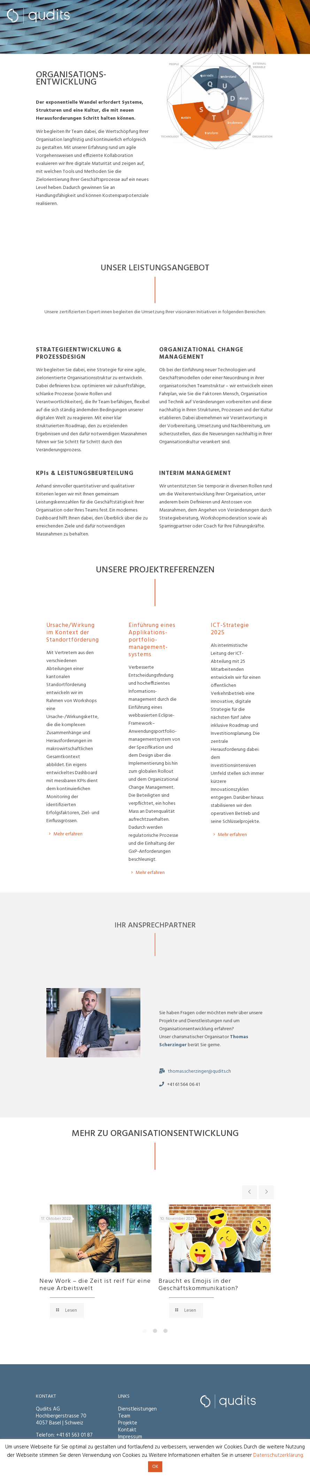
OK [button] (155, 1466)
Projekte (127, 1423)
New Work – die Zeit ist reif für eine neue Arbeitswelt (95, 1285)
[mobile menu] (299, 16)
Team (124, 1416)
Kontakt (127, 1430)
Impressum (130, 1437)
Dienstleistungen (137, 1409)
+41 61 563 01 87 (74, 1435)
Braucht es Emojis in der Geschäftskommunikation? (198, 1285)
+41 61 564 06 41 (183, 1085)
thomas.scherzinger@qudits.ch (199, 1071)
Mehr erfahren (232, 835)
